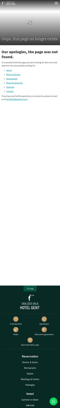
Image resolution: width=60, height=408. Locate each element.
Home (9, 70)
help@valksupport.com (16, 99)
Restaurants (11, 78)
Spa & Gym (44, 320)
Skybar (30, 373)
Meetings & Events (14, 83)
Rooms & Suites (13, 74)
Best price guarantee (44, 331)
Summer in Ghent (30, 399)
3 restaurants (16, 320)
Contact (10, 91)
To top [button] (30, 288)
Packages (30, 384)
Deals (15, 331)
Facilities (10, 87)
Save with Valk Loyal (30, 341)
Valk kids (30, 405)
